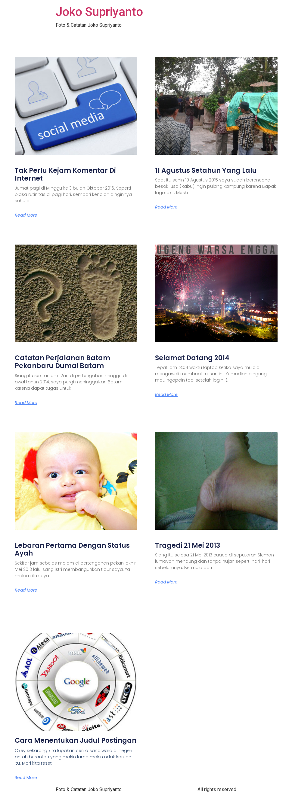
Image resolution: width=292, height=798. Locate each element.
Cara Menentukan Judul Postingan (75, 740)
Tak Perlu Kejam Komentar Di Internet (65, 174)
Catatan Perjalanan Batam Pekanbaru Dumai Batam (62, 361)
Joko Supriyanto (99, 12)
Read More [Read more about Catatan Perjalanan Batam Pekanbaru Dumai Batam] (26, 403)
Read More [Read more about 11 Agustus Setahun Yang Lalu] (166, 207)
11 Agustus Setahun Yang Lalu (206, 170)
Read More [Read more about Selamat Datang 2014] (166, 394)
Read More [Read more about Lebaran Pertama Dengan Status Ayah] (26, 590)
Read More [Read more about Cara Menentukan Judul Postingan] (26, 778)
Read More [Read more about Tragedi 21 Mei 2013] (166, 582)
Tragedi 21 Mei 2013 (187, 545)
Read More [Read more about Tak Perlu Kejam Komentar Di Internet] (26, 215)
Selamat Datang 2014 (192, 358)
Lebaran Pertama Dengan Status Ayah (72, 549)
